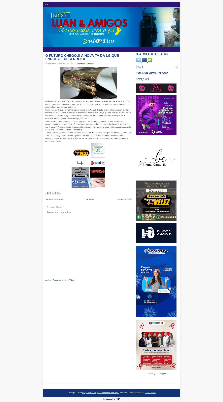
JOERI (118, 399)
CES (69, 101)
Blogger (163, 373)
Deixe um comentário (85, 63)
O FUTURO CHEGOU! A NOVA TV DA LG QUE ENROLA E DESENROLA (82, 57)
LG (61, 101)
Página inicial (89, 199)
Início (47, 5)
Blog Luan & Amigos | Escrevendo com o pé (100, 393)
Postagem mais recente (54, 199)
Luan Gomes (150, 393)
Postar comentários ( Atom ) (64, 280)
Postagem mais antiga (124, 199)
